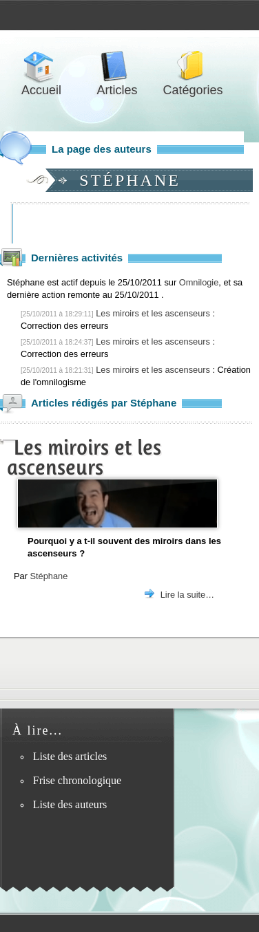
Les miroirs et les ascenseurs (153, 313)
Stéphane (49, 576)
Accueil (41, 66)
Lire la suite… (187, 594)
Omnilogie (199, 282)
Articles (117, 66)
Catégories (192, 66)
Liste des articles (70, 756)
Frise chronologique (77, 780)
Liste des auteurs (70, 804)
